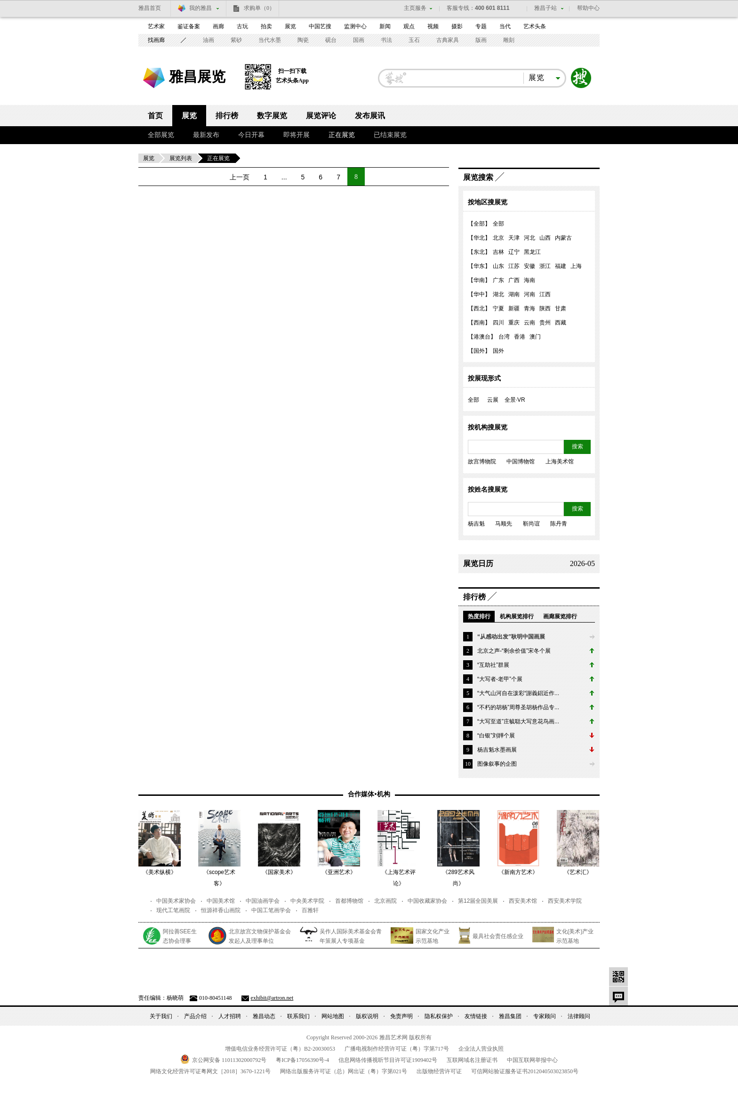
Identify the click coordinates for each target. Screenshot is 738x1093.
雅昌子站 (545, 8)
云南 (529, 322)
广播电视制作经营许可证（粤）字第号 (397, 1048)
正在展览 (342, 134)
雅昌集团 (510, 1016)
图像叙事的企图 (497, 764)
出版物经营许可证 (439, 1071)
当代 (505, 26)
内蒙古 (563, 238)
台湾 (504, 336)
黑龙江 (532, 252)
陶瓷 (303, 40)
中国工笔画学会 (271, 910)
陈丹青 (558, 523)
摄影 (457, 26)
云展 (492, 400)
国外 (498, 351)
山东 (498, 266)
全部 (498, 223)
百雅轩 (310, 910)
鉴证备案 (188, 26)
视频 (433, 26)
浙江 (545, 266)
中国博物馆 (520, 461)
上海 (576, 266)
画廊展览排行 (560, 616)
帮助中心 (588, 8)
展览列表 (180, 158)
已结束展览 (390, 134)
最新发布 (206, 134)
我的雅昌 (200, 8)
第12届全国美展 (478, 901)
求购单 (259, 8)
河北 (529, 238)
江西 (545, 294)
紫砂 (236, 40)
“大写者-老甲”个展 (499, 679)
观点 (409, 26)
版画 (481, 40)
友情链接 (476, 1016)
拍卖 (266, 26)
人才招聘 (229, 1016)
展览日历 (478, 563)
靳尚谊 (531, 523)
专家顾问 (544, 1016)
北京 (498, 238)
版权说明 (367, 1016)
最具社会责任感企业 (498, 936)
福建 (560, 266)
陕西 (545, 308)
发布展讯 (370, 116)
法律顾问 (579, 1016)
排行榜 (227, 116)
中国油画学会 (263, 901)
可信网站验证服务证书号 (524, 1071)
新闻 (385, 26)
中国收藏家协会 (427, 901)
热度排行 (479, 616)
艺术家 (156, 26)
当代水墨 (269, 40)
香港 (519, 336)
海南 (529, 280)
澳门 (535, 336)
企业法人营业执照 (481, 1048)
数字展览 (272, 116)
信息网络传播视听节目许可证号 (387, 1060)
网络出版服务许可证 (343, 1071)
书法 (386, 40)
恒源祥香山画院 (221, 910)
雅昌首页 (149, 8)
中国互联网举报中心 (532, 1060)
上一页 (239, 177)
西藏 (560, 322)
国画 (358, 40)
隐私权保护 (439, 1016)
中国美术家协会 (176, 901)
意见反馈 (618, 996)
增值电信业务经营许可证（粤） (280, 1048)
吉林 (498, 252)
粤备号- (302, 1060)
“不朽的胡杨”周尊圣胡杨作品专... (518, 707)
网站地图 (332, 1016)
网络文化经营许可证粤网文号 (210, 1071)
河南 (529, 294)
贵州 (545, 322)
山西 (545, 238)
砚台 (331, 40)
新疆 (514, 308)
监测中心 (355, 26)
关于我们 (161, 1016)
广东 (498, 280)
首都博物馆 (349, 901)
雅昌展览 (197, 76)
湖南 (514, 294)
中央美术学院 (307, 901)
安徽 (529, 266)
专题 (481, 26)
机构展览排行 (517, 616)
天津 (514, 238)
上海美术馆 (559, 461)
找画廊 (156, 40)
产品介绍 (195, 1016)
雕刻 (508, 40)
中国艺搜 (320, 26)
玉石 (414, 40)
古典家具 (447, 40)
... (284, 177)
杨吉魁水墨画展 (497, 749)
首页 (155, 116)
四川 (498, 322)
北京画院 (385, 901)
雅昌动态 (264, 1016)
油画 (208, 40)
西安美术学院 (565, 901)
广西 (514, 280)
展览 (290, 26)
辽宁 (514, 252)
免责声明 (401, 1016)
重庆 (514, 322)
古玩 (242, 26)
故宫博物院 (482, 461)
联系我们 (298, 1016)
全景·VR (515, 400)
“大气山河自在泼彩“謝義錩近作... (518, 693)
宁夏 (498, 308)
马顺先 (503, 523)
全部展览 (161, 134)
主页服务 (415, 8)
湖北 (498, 294)
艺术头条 (534, 26)
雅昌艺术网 (155, 79)
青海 (529, 308)
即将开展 (296, 134)
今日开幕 (251, 134)
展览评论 (321, 116)
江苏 (514, 266)
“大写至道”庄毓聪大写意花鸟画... (518, 721)
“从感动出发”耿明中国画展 (511, 636)
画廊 (218, 26)
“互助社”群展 (493, 665)
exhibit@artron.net (272, 998)
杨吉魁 (476, 523)
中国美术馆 (221, 901)
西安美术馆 (523, 901)
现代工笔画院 (173, 910)
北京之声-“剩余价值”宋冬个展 (514, 651)
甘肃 (560, 308)
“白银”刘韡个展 (496, 735)
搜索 (581, 78)
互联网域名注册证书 (472, 1060)
